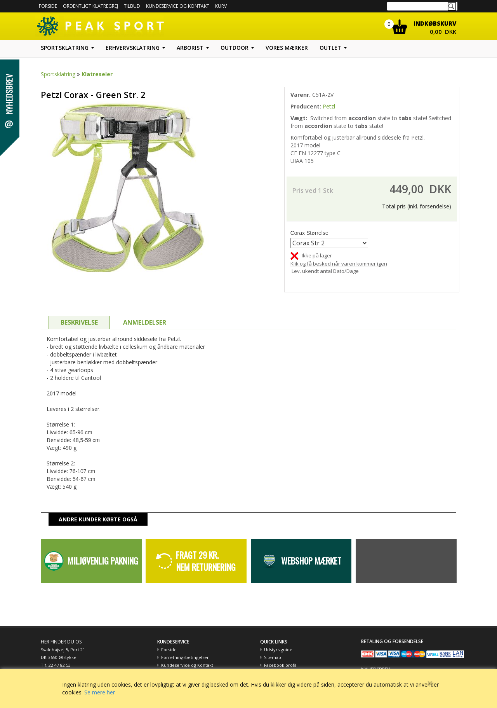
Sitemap (272, 649)
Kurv (221, 6)
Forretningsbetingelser (185, 649)
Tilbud (132, 6)
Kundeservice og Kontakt (187, 657)
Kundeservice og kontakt (177, 6)
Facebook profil (280, 657)
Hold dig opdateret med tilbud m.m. (398, 668)
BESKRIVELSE (79, 314)
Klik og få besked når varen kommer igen (338, 255)
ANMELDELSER (144, 314)
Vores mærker (287, 47)
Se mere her (99, 692)
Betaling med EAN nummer (189, 665)
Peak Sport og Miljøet (286, 665)
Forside (48, 6)
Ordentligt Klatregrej (90, 6)
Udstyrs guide (278, 642)
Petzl (329, 106)
